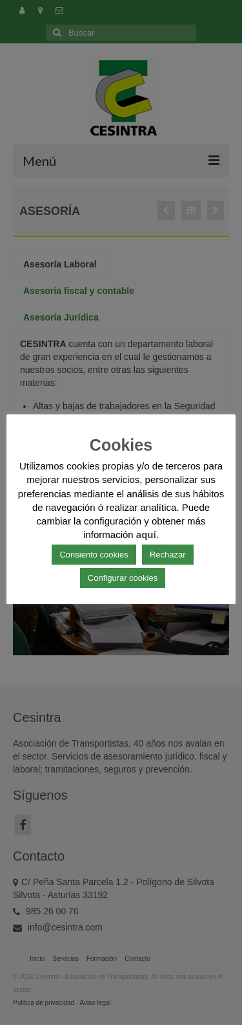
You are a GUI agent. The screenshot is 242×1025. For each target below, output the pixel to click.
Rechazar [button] (168, 554)
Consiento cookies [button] (93, 554)
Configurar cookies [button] (122, 578)
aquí (146, 534)
